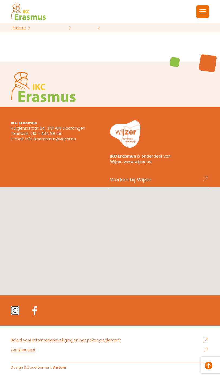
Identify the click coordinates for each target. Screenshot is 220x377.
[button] (110, 236)
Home (19, 27)
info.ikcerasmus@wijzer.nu (50, 139)
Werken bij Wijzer (159, 179)
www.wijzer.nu (138, 161)
